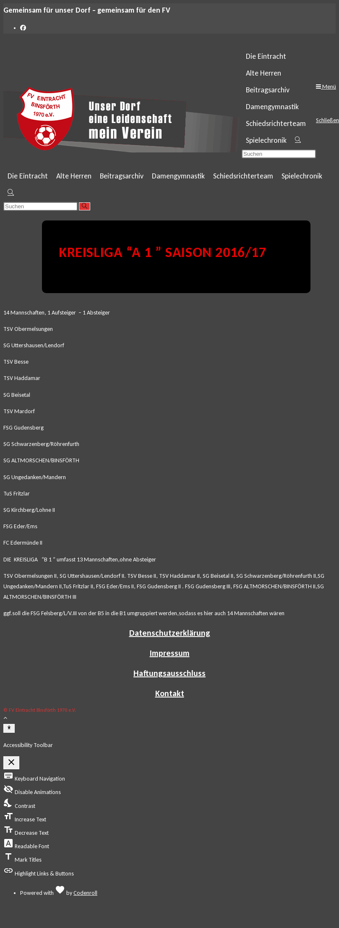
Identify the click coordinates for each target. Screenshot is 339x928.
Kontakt (169, 693)
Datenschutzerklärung (169, 633)
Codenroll (85, 893)
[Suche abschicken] (84, 206)
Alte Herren (263, 73)
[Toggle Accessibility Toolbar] (9, 728)
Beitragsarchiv (267, 89)
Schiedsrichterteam (276, 123)
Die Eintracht (266, 56)
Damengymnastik (272, 106)
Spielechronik (266, 140)
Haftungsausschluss (169, 673)
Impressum (170, 653)
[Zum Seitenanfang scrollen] (5, 717)
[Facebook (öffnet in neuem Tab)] (23, 27)
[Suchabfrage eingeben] (279, 153)
